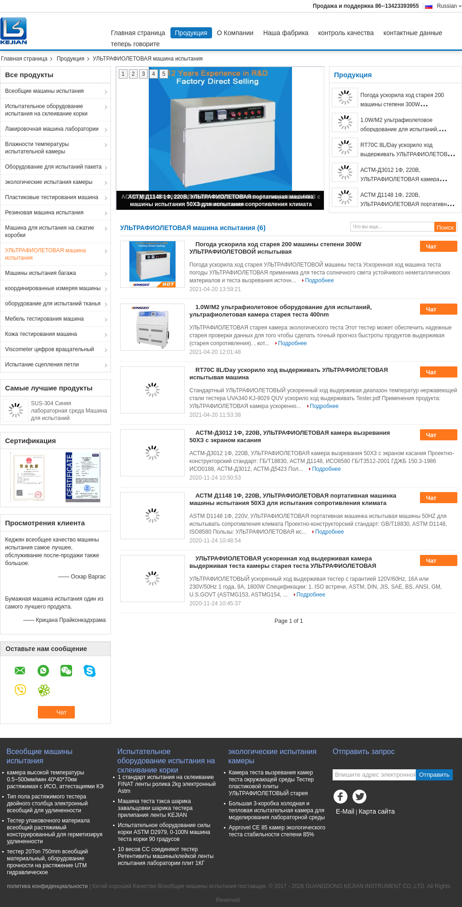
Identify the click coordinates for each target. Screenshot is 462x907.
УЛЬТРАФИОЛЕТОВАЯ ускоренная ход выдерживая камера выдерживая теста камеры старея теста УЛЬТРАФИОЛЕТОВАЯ (282, 562)
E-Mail (345, 811)
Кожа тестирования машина (41, 334)
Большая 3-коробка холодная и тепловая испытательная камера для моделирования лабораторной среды (277, 810)
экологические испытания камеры (48, 182)
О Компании (235, 33)
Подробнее (319, 280)
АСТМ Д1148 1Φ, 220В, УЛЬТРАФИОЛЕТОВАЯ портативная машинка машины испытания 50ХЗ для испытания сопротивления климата (292, 499)
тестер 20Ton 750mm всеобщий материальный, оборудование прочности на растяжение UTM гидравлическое (47, 862)
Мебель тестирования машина (44, 319)
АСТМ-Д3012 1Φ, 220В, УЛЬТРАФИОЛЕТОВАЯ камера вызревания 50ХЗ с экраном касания (407, 179)
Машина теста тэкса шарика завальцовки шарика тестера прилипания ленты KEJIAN (155, 808)
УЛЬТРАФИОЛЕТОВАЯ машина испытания (45, 254)
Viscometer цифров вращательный (49, 349)
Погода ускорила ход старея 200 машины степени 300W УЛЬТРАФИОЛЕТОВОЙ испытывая (405, 104)
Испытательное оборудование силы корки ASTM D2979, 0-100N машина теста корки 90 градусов (164, 832)
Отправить (434, 774)
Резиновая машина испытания (44, 212)
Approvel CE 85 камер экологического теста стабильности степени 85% (277, 831)
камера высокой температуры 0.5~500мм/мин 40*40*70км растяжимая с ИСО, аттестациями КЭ (55, 779)
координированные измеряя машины (53, 288)
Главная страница (138, 33)
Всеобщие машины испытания (44, 91)
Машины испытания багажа (40, 273)
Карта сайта (377, 811)
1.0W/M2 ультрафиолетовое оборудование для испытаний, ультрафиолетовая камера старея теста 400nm (280, 311)
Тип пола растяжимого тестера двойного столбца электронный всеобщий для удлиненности (47, 803)
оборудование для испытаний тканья (52, 303)
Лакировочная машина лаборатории (51, 129)
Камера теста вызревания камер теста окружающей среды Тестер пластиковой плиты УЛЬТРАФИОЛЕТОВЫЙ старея (271, 783)
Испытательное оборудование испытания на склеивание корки (46, 110)
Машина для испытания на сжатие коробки (49, 231)
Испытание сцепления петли (42, 364)
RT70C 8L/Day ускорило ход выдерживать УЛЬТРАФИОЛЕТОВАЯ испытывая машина (407, 154)
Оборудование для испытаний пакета (53, 167)
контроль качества (346, 33)
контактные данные (412, 33)
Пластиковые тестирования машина (51, 197)
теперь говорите (135, 44)
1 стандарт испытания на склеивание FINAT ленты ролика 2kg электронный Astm (167, 784)
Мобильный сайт (357, 823)
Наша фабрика (286, 33)
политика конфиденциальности (47, 886)
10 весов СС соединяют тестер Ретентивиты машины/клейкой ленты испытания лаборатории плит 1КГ (165, 856)
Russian (449, 6)
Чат (437, 246)
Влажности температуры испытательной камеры (37, 148)
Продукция (191, 33)
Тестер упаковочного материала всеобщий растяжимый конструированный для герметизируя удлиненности (55, 831)
